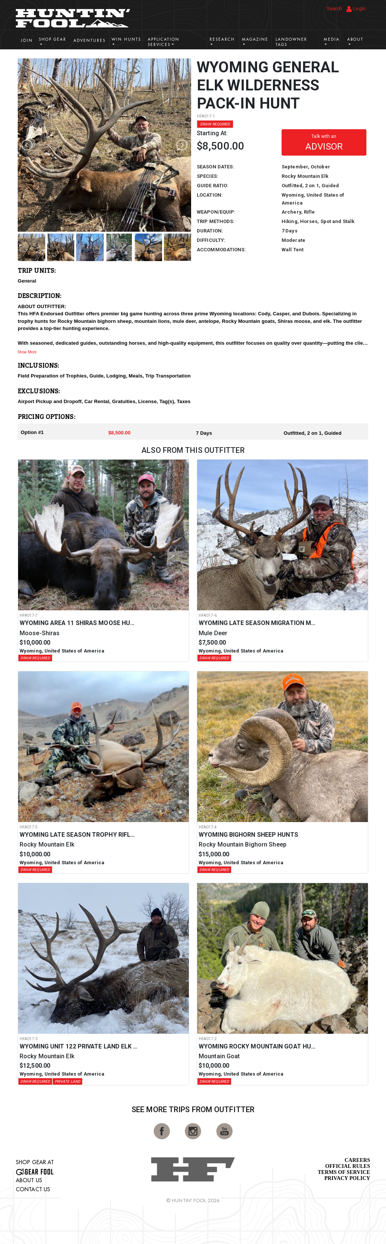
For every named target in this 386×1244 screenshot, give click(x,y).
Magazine (255, 39)
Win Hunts (126, 39)
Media (332, 39)
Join (27, 40)
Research (222, 39)
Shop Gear (52, 39)
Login (356, 9)
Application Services (163, 42)
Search (334, 8)
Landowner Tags (291, 42)
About (355, 39)
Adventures (90, 40)
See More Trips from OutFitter (193, 1109)
